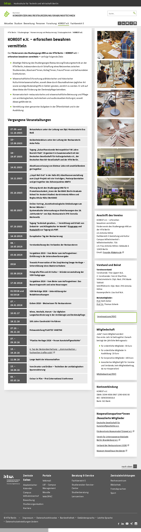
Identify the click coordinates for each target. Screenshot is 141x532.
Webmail (47, 480)
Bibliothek (116, 484)
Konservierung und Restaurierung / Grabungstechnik (51, 32)
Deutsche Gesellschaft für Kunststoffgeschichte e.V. (108, 424)
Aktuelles (8, 23)
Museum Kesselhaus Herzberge (111, 450)
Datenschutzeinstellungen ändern (22, 521)
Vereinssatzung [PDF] (106, 316)
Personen (40, 23)
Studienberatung (80, 492)
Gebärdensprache (85, 517)
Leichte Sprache (104, 517)
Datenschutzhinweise (46, 517)
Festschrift (35, 229)
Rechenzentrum (118, 480)
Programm (73, 226)
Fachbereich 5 (77, 23)
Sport (113, 493)
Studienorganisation (33, 504)
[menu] (129, 23)
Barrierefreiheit (67, 517)
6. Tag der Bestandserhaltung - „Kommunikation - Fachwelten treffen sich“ (53, 351)
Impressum (27, 517)
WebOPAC (47, 496)
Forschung (51, 23)
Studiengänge (23, 32)
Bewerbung (29, 23)
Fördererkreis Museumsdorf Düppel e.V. (114, 431)
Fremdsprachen (118, 488)
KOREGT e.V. (63, 23)
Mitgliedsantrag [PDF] (106, 374)
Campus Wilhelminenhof (31, 494)
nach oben (129, 466)
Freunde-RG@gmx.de (112, 252)
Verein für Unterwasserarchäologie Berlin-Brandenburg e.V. (112, 438)
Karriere (27, 508)
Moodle (46, 492)
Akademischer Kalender (30, 486)
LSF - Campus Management (49, 486)
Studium (18, 23)
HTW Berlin (12, 32)
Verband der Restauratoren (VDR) (112, 445)
